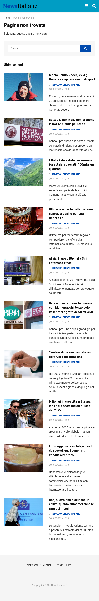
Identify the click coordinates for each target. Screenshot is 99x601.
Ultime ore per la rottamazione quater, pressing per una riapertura (71, 213)
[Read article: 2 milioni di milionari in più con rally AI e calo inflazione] (23, 364)
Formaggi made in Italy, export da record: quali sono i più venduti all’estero (70, 450)
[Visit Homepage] (20, 6)
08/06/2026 (56, 89)
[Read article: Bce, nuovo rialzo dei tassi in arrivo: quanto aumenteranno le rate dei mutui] (23, 512)
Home (7, 17)
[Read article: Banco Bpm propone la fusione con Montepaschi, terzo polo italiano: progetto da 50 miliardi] (23, 315)
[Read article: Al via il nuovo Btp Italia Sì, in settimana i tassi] (23, 270)
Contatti (47, 564)
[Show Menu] (86, 6)
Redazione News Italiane (66, 85)
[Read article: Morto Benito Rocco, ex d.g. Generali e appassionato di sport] (23, 87)
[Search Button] (94, 6)
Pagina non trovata (24, 17)
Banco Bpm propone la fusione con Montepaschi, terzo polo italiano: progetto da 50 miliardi (71, 307)
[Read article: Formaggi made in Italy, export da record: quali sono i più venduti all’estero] (23, 458)
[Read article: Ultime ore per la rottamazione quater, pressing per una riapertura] (23, 221)
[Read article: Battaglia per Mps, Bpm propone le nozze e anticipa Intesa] (23, 132)
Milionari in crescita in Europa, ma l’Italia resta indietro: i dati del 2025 (70, 406)
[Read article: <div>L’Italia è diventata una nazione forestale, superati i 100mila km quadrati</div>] (23, 172)
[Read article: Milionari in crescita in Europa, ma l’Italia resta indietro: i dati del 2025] (23, 413)
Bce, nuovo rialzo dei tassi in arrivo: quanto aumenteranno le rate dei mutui (71, 504)
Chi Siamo (33, 564)
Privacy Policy (63, 564)
